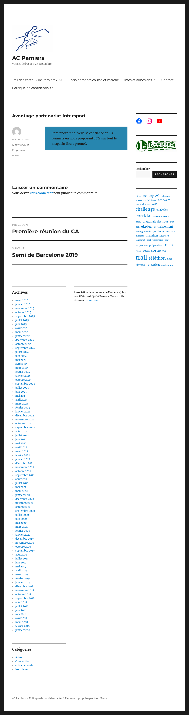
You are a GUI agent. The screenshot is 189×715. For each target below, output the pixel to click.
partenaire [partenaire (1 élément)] (157, 240)
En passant (19, 150)
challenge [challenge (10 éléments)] (145, 209)
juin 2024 (21, 356)
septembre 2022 (25, 427)
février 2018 (22, 626)
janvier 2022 (22, 459)
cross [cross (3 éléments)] (165, 216)
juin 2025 (21, 324)
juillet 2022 (22, 435)
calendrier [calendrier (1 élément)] (141, 204)
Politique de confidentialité (32, 88)
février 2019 (22, 578)
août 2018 (21, 602)
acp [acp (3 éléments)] (151, 196)
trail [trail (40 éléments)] (141, 257)
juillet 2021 (21, 483)
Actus (15, 155)
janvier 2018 (22, 630)
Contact (167, 80)
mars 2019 (21, 574)
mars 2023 (21, 403)
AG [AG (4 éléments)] (157, 196)
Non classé (21, 669)
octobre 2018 (23, 594)
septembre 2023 (25, 383)
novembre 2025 (24, 308)
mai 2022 (21, 443)
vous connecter (41, 193)
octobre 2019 (23, 546)
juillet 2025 (22, 320)
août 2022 (21, 431)
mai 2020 (21, 522)
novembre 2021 (24, 467)
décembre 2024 (24, 340)
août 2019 (21, 554)
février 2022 (22, 455)
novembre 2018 (24, 590)
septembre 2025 (25, 316)
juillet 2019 (22, 558)
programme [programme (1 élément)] (142, 245)
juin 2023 (21, 391)
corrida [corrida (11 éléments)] (143, 216)
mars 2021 (21, 491)
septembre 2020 (25, 511)
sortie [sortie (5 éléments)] (156, 250)
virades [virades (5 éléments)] (154, 265)
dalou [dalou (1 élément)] (138, 222)
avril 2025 (21, 328)
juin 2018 (20, 610)
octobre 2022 (23, 423)
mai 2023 (20, 395)
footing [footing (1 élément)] (139, 231)
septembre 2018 (24, 598)
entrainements (24, 665)
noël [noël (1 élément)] (149, 240)
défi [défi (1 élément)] (138, 227)
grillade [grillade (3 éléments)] (158, 231)
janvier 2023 (22, 411)
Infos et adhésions (138, 80)
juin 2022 (21, 439)
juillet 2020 (22, 515)
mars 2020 (21, 526)
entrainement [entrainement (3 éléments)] (163, 226)
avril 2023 (21, 399)
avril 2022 (21, 447)
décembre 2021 (24, 463)
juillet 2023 (22, 387)
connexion (91, 300)
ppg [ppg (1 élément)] (166, 240)
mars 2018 (21, 622)
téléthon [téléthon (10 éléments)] (157, 258)
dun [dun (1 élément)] (172, 222)
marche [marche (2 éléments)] (164, 235)
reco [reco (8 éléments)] (169, 244)
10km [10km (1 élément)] (138, 196)
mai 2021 (20, 487)
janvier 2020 (22, 534)
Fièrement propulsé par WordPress (86, 698)
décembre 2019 (24, 538)
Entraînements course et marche (94, 80)
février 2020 (22, 530)
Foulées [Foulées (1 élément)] (148, 231)
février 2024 (22, 371)
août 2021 (21, 479)
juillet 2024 (22, 352)
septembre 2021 (24, 475)
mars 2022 (21, 451)
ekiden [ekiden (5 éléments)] (146, 226)
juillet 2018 (21, 606)
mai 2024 (21, 360)
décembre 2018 (24, 586)
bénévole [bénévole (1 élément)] (152, 200)
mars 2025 (21, 332)
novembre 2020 (24, 503)
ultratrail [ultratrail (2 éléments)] (141, 265)
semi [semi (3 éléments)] (146, 250)
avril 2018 (21, 618)
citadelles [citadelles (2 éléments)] (162, 209)
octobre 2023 (23, 379)
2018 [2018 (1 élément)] (145, 196)
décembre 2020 (24, 499)
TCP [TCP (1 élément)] (164, 251)
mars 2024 (21, 368)
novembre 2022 (24, 419)
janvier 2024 (22, 375)
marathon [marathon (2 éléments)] (152, 235)
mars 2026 (21, 300)
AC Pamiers (28, 58)
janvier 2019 (22, 582)
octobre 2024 (23, 344)
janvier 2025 (22, 336)
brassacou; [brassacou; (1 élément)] (141, 200)
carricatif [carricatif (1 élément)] (152, 204)
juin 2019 (21, 562)
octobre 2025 (23, 312)
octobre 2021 (23, 471)
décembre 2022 (24, 415)
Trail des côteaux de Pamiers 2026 (37, 80)
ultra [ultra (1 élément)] (169, 259)
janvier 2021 (22, 495)
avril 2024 (21, 364)
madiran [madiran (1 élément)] (140, 236)
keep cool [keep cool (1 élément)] (170, 231)
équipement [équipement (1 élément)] (167, 265)
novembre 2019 (24, 542)
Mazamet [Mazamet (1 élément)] (140, 240)
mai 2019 (20, 566)
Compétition (22, 661)
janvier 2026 (22, 304)
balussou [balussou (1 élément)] (165, 196)
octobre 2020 (23, 507)
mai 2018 (20, 614)
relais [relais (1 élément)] (138, 251)
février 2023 (22, 407)
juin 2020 (21, 518)
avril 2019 (21, 570)
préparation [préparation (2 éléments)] (156, 245)
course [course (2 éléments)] (156, 216)
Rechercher (143, 168)
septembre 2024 (25, 348)
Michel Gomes (21, 139)
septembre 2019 (25, 550)
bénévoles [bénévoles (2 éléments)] (164, 200)
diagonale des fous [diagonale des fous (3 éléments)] (156, 221)
